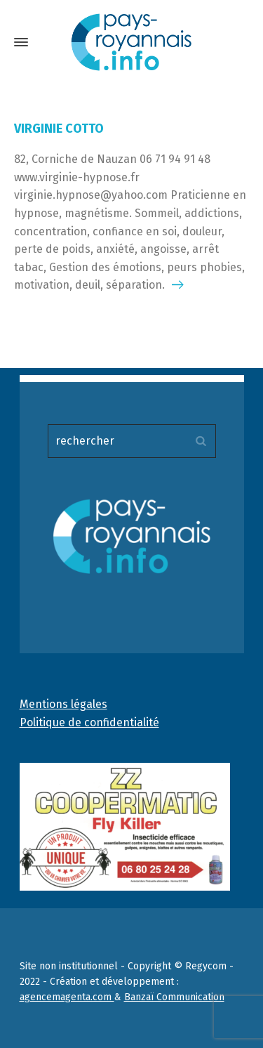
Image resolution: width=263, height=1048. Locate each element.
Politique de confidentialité (89, 722)
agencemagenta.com (67, 997)
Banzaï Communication (174, 997)
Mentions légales (63, 704)
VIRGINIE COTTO (59, 128)
